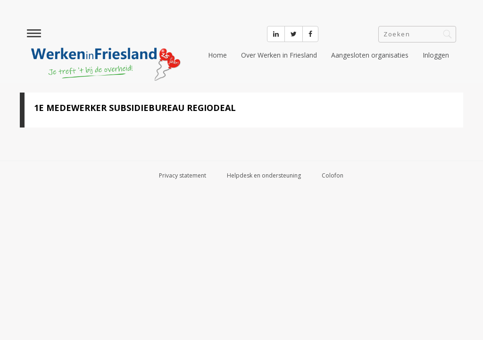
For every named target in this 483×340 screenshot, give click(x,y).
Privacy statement (182, 175)
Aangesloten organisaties (369, 55)
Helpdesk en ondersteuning (264, 175)
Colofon (332, 175)
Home (217, 55)
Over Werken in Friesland (279, 55)
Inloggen (436, 55)
